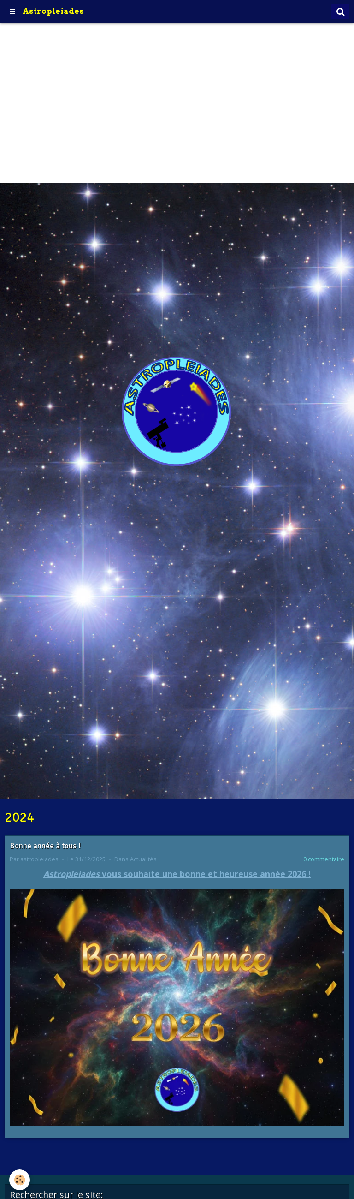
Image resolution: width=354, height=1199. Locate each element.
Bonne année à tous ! (45, 846)
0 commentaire (323, 859)
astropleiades (39, 859)
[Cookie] (19, 1179)
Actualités (143, 859)
